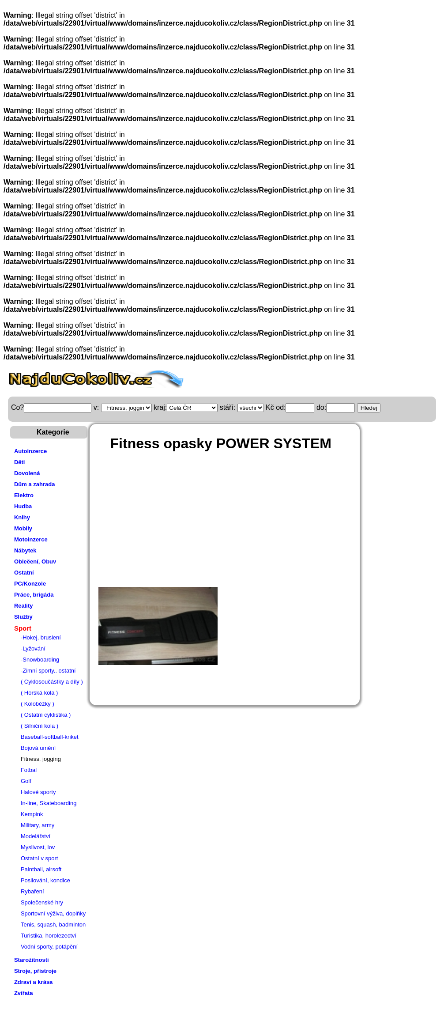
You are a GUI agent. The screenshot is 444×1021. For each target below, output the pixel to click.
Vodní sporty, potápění (49, 946)
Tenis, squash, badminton (53, 924)
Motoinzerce (31, 539)
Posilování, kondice (45, 880)
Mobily (23, 528)
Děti (19, 462)
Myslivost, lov (38, 847)
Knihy (22, 517)
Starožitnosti (31, 960)
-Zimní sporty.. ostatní (48, 670)
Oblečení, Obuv (35, 561)
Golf (26, 781)
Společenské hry (42, 902)
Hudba (23, 506)
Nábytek (25, 550)
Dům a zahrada (34, 484)
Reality (23, 605)
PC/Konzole (30, 583)
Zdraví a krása (33, 982)
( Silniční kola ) (39, 725)
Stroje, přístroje (35, 971)
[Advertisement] (253, 523)
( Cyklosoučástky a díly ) (52, 681)
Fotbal (29, 770)
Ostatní (24, 572)
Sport (22, 628)
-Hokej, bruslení (41, 637)
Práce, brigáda (34, 594)
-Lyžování (33, 648)
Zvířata (23, 993)
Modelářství (35, 836)
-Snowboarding (40, 659)
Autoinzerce (30, 451)
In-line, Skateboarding (48, 803)
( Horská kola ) (39, 692)
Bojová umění (38, 748)
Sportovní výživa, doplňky (53, 913)
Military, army (37, 825)
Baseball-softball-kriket (50, 737)
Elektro (24, 495)
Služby (23, 616)
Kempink (32, 814)
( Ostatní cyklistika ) (46, 714)
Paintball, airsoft (41, 869)
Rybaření (32, 891)
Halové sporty (38, 792)
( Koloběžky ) (37, 703)
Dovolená (27, 473)
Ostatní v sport (39, 858)
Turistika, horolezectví (48, 935)
